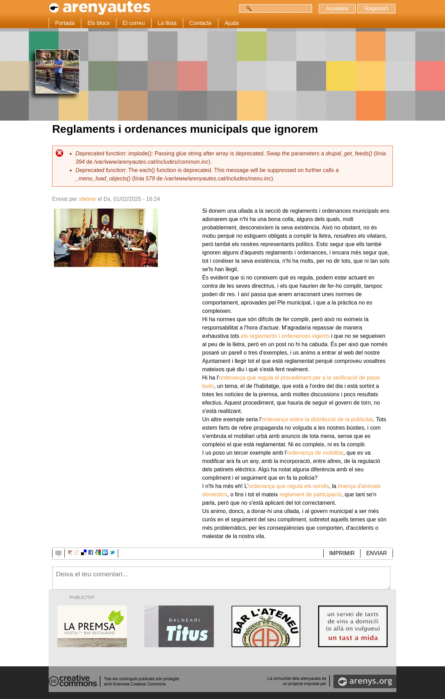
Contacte (200, 23)
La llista (167, 23)
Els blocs (99, 23)
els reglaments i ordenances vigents (285, 336)
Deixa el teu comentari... (221, 578)
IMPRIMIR (342, 553)
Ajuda (232, 23)
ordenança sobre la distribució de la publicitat (317, 419)
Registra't (376, 8)
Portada (65, 23)
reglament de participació (311, 494)
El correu (134, 23)
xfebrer (87, 199)
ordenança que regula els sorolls (289, 486)
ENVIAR (376, 553)
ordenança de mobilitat (315, 453)
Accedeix (337, 8)
